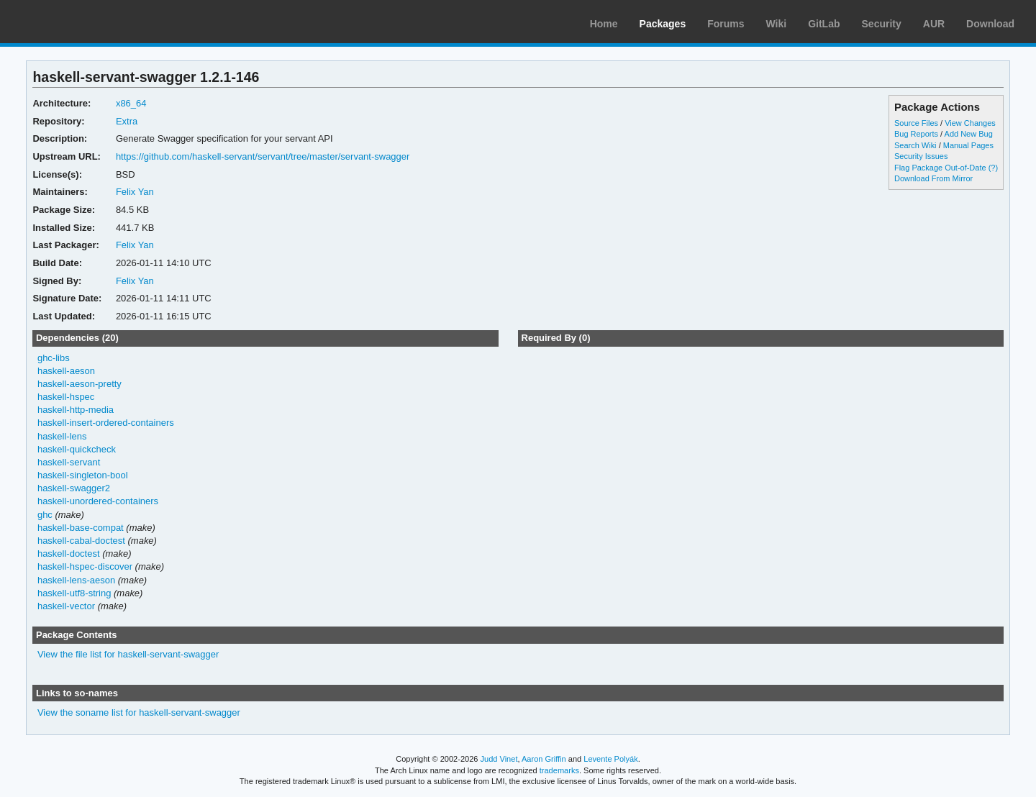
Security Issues (921, 156)
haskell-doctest (68, 553)
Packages (663, 23)
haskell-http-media (75, 409)
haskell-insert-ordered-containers (105, 422)
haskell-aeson (66, 370)
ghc (45, 514)
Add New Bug (969, 133)
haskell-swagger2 (73, 488)
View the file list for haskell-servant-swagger (128, 654)
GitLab (824, 23)
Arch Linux (79, 21)
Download (990, 23)
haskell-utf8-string (74, 593)
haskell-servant (68, 462)
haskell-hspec (65, 396)
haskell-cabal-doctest (81, 540)
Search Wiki (915, 145)
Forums (725, 23)
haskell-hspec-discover (84, 566)
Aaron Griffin (544, 759)
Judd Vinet (499, 759)
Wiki (776, 23)
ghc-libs (53, 357)
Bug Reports (916, 133)
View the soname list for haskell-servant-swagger (138, 712)
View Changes (970, 123)
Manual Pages (968, 145)
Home (604, 23)
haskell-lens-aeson (76, 580)
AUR (934, 23)
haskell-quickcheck (76, 449)
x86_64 (131, 103)
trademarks (559, 770)
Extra (126, 121)
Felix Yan (135, 191)
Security (881, 23)
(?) (993, 167)
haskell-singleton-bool (82, 475)
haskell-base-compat (80, 527)
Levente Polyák (610, 759)
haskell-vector (66, 606)
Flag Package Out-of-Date (940, 167)
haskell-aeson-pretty (79, 383)
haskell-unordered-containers (97, 501)
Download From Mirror (933, 178)
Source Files (916, 123)
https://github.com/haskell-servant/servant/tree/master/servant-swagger (262, 156)
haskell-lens (62, 436)
